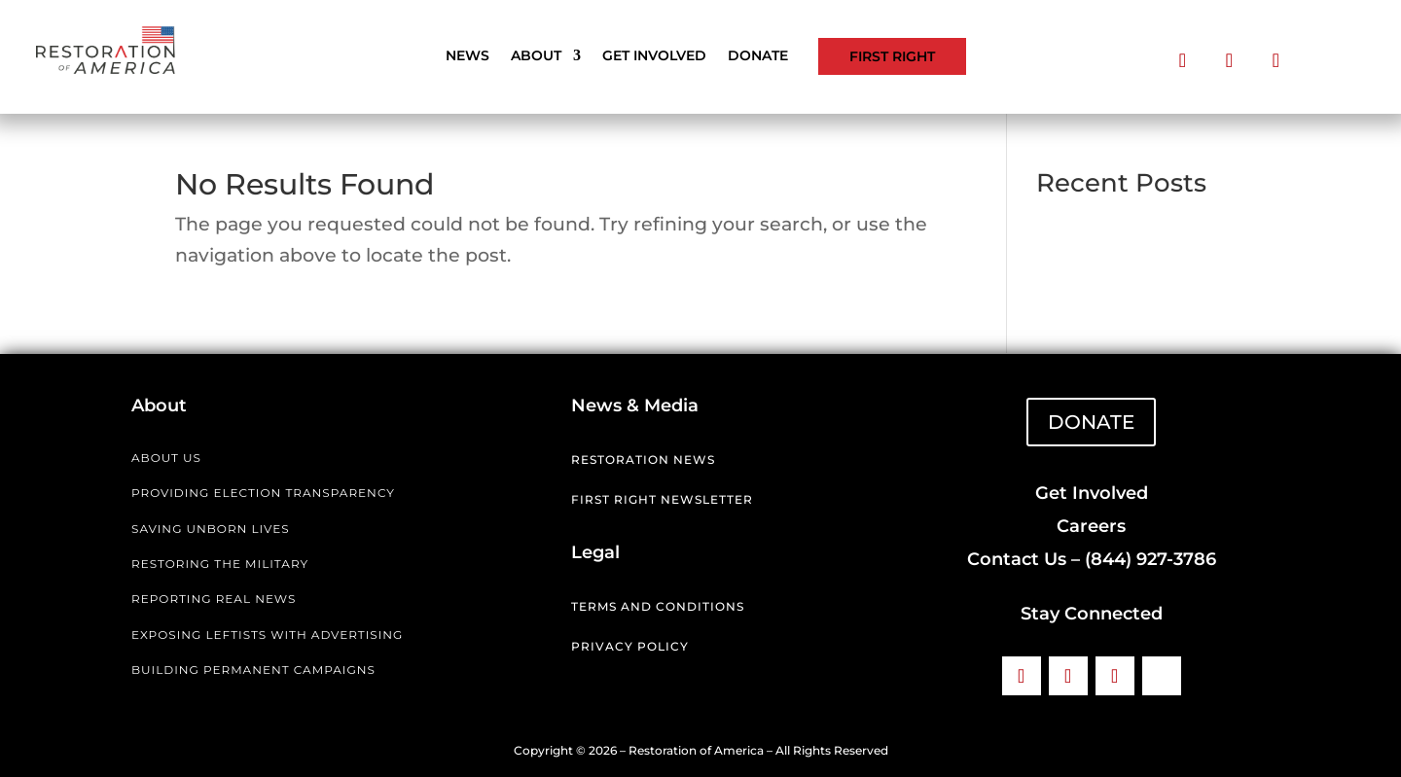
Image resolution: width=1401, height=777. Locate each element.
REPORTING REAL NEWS (213, 598)
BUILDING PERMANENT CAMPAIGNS (253, 669)
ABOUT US (166, 457)
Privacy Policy (630, 646)
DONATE (1091, 422)
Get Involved (654, 56)
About (536, 56)
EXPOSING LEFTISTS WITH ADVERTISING (267, 634)
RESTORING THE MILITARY (219, 563)
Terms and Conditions (657, 606)
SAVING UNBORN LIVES (210, 528)
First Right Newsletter (662, 499)
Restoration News (643, 459)
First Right (892, 56)
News (467, 56)
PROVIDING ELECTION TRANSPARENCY (263, 492)
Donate (758, 56)
